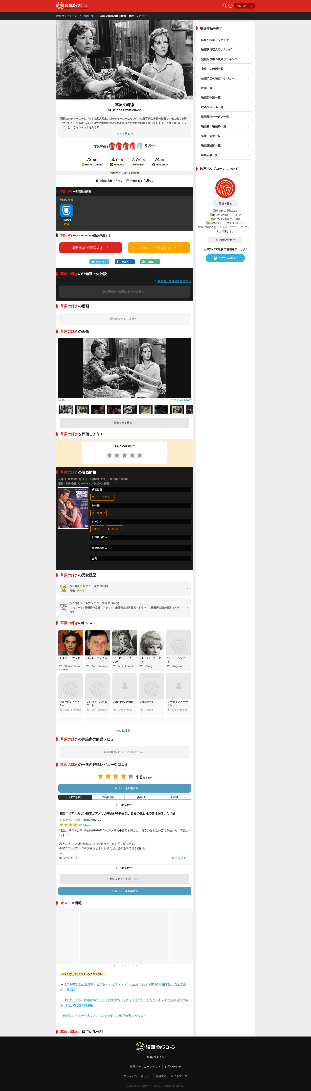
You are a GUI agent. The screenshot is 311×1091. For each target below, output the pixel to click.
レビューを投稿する (124, 788)
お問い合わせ (225, 239)
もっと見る (124, 133)
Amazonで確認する (158, 247)
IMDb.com (185, 399)
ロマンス (115, 528)
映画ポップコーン (66, 15)
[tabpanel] (124, 936)
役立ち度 (75, 797)
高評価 (141, 797)
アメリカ (99, 512)
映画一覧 (89, 15)
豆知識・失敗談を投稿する (172, 281)
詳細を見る (225, 203)
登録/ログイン (244, 5)
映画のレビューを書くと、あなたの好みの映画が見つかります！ (106, 1015)
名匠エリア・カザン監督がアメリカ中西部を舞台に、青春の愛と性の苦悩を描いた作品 (117, 813)
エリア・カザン (102, 497)
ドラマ (97, 528)
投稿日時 (108, 797)
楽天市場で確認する (90, 247)
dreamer (89, 819)
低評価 (174, 797)
